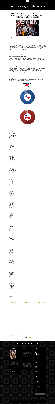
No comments (33, 298)
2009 (36, 390)
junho (37, 380)
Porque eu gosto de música (27, 6)
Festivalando (13, 365)
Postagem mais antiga (42, 302)
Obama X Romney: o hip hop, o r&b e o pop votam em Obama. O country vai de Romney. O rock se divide (27, 15)
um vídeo (38, 37)
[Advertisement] (14, 330)
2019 (36, 365)
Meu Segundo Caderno (26, 362)
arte (35, 350)
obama (26, 298)
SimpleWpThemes (23, 401)
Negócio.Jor (12, 366)
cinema (36, 351)
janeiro (37, 386)
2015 (36, 367)
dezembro (37, 372)
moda (36, 355)
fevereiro (37, 385)
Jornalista (11, 361)
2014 (36, 368)
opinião (36, 356)
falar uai (15, 367)
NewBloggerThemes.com (34, 401)
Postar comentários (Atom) (16, 335)
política (29, 298)
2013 (36, 370)
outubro (37, 375)
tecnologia (36, 358)
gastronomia (37, 354)
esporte (36, 353)
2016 (36, 366)
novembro (37, 373)
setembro (37, 376)
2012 (36, 371)
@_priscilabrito (12, 371)
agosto (37, 377)
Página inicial (27, 302)
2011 (36, 387)
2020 (36, 363)
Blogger (30, 337)
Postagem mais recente (13, 302)
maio (37, 381)
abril (37, 382)
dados (24, 298)
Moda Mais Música (28, 363)
